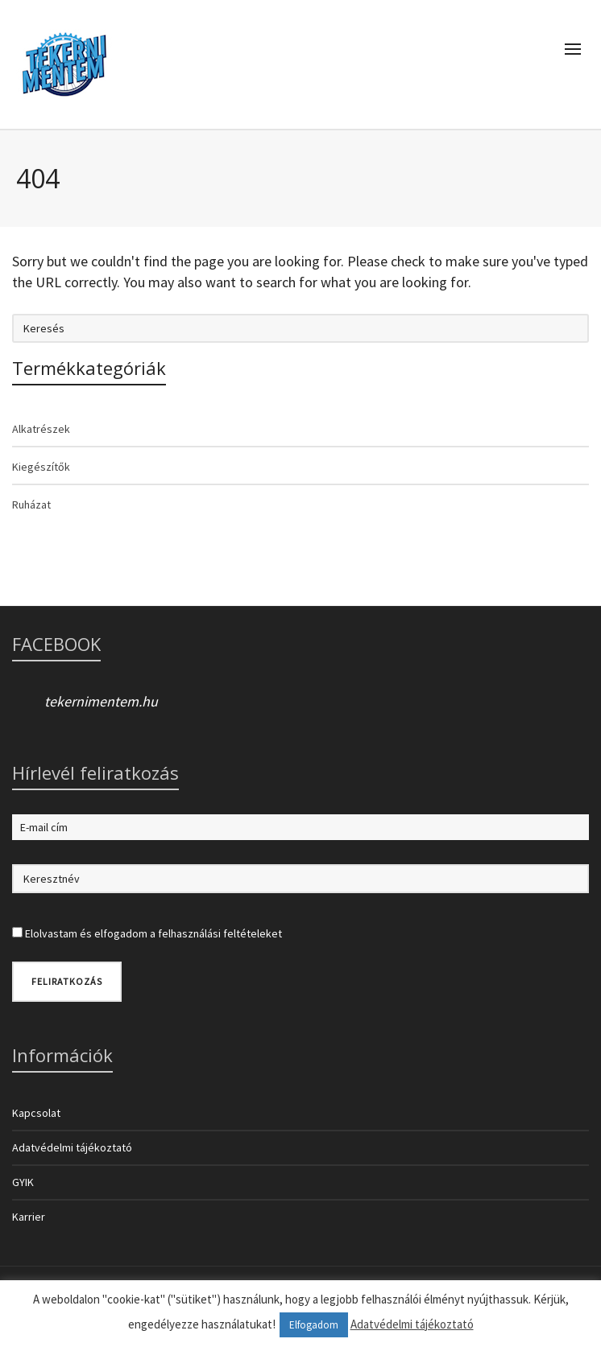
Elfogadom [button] (313, 1325)
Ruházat (31, 504)
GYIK (23, 1182)
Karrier (28, 1216)
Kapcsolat (36, 1113)
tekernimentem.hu (101, 701)
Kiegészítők (41, 466)
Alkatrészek (41, 429)
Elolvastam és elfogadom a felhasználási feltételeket (153, 933)
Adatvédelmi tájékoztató (72, 1147)
